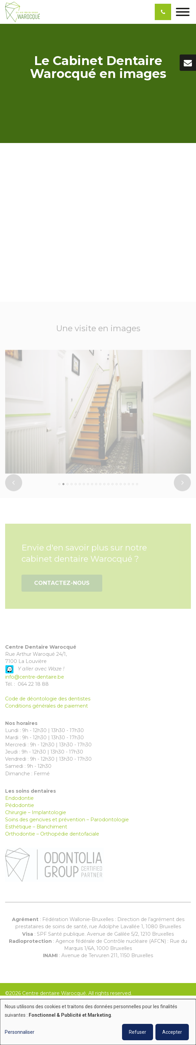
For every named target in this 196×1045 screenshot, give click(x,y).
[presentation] (13, 484)
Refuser (137, 1032)
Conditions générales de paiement (46, 706)
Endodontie (19, 798)
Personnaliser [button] (19, 1032)
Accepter (172, 1032)
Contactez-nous (62, 585)
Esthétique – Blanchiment (36, 827)
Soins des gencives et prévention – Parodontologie (67, 820)
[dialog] (98, 1022)
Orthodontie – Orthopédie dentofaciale (52, 834)
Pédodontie (19, 805)
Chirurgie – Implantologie (35, 812)
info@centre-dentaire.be (34, 677)
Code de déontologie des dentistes (47, 699)
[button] (59, 486)
